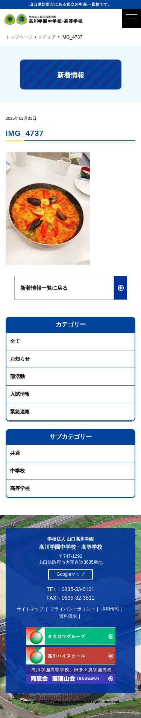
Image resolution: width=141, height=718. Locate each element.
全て (15, 341)
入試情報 (20, 394)
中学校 (17, 471)
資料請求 (68, 616)
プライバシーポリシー (72, 609)
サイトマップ (30, 609)
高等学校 (20, 488)
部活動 (17, 376)
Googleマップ (70, 574)
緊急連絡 (20, 411)
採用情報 (110, 609)
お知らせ (20, 359)
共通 (15, 453)
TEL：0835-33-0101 (70, 589)
